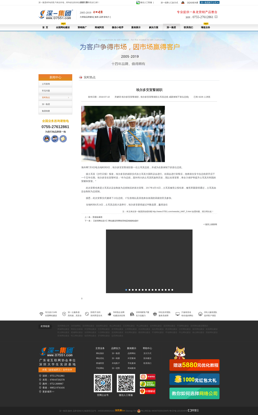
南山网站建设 (115, 326)
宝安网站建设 (129, 326)
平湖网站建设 (183, 326)
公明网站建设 (131, 329)
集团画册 (46, 111)
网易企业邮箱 (77, 329)
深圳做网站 (76, 326)
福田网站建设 (90, 336)
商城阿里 (99, 27)
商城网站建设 (63, 329)
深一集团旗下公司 (209, 2)
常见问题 (46, 91)
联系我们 (188, 27)
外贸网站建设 (90, 329)
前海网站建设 (63, 336)
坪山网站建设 (142, 326)
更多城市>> (48, 391)
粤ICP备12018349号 (178, 411)
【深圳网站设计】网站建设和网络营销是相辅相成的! (115, 221)
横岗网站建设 (144, 332)
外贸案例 (132, 358)
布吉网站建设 (131, 332)
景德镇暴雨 (97, 217)
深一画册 (116, 358)
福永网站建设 (158, 329)
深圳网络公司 (63, 326)
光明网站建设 (90, 332)
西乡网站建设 (171, 329)
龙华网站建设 (156, 326)
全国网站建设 (63, 26)
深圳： (199, 17)
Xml (135, 411)
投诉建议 (147, 358)
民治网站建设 (63, 332)
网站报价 (100, 353)
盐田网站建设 (117, 336)
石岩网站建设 (144, 329)
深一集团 (171, 27)
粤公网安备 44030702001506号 (155, 411)
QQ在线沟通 (192, 2)
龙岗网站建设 (102, 326)
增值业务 (205, 26)
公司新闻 (46, 84)
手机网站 (100, 368)
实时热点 (46, 97)
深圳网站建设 (88, 326)
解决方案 (153, 27)
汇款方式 (174, 2)
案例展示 (136, 27)
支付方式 (147, 353)
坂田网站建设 (169, 326)
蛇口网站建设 (77, 336)
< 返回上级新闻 (210, 224)
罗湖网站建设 (104, 336)
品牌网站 (132, 353)
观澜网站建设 (77, 332)
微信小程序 (117, 27)
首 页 (45, 27)
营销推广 (82, 27)
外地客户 (116, 363)
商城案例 (132, 368)
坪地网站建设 (171, 332)
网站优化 (100, 358)
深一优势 (165, 2)
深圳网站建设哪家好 (199, 326)
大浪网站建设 (104, 332)
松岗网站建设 (212, 329)
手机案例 (132, 363)
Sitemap (129, 411)
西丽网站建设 (212, 332)
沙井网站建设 (185, 329)
